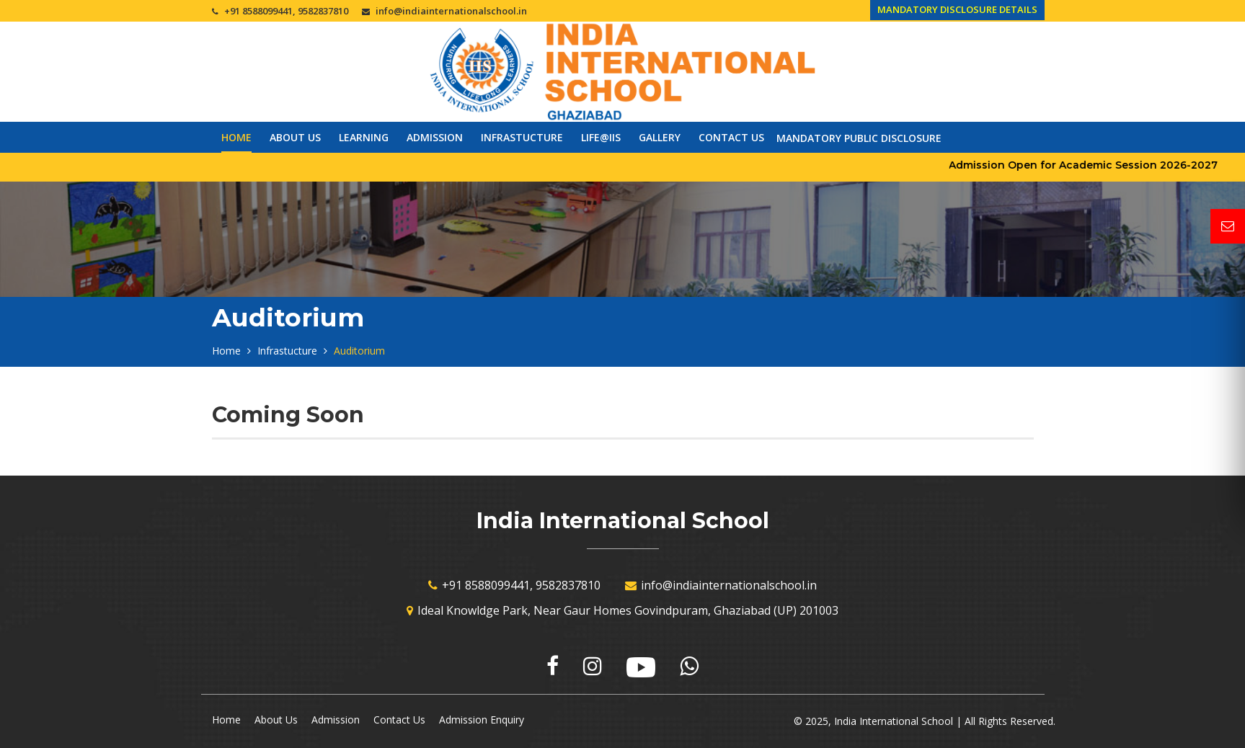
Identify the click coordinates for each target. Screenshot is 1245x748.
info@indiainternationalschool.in (451, 10)
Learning (364, 137)
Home (236, 137)
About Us (295, 137)
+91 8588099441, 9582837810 (286, 10)
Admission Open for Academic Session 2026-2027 (1098, 165)
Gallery (660, 137)
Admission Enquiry (481, 719)
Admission (435, 137)
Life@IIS (601, 137)
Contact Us (731, 137)
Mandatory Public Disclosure (858, 138)
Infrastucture (522, 137)
